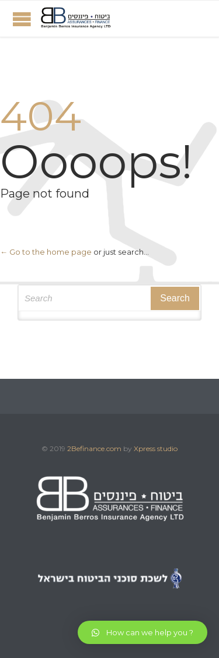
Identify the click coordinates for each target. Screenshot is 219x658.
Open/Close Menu (22, 19)
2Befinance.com (94, 448)
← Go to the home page (46, 251)
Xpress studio (156, 448)
